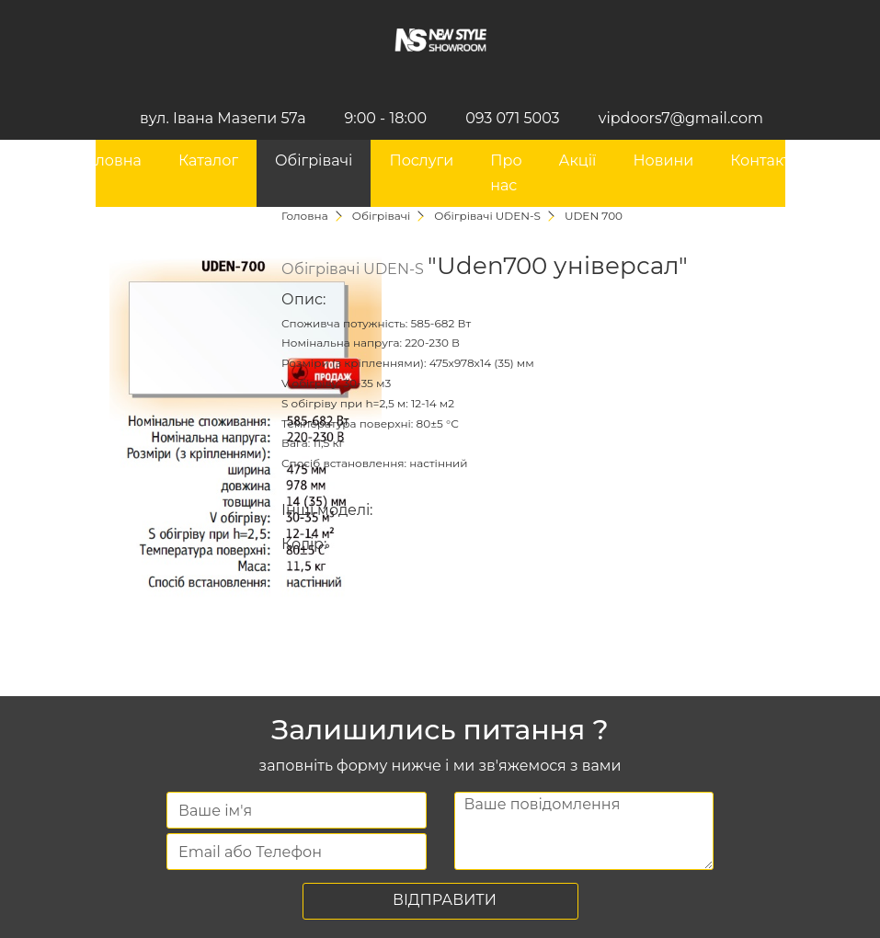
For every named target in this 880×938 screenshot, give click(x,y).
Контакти (765, 160)
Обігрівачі (313, 160)
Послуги (421, 160)
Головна (110, 160)
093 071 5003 (512, 118)
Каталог (208, 160)
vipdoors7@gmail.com (681, 118)
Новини (663, 160)
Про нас (505, 172)
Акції (578, 160)
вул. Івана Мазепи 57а (222, 118)
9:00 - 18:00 (386, 118)
